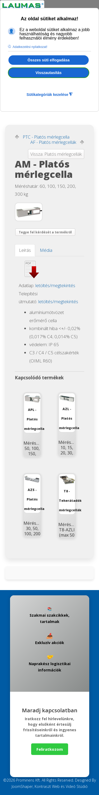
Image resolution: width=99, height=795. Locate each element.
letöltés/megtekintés (55, 285)
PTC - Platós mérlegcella (46, 137)
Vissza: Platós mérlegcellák (56, 154)
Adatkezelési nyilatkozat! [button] (30, 47)
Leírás (25, 250)
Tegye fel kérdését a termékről (45, 232)
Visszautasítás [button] (48, 73)
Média (46, 250)
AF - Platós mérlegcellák (53, 142)
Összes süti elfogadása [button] (48, 60)
